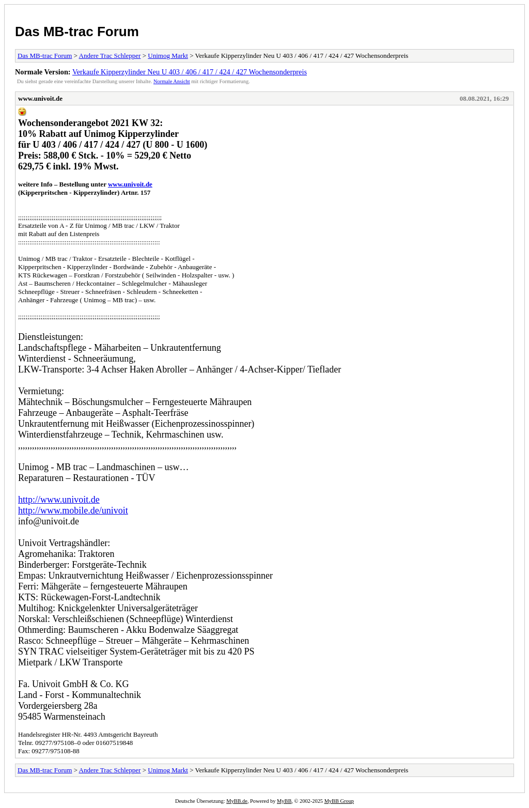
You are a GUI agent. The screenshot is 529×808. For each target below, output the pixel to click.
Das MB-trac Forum (77, 31)
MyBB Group (339, 801)
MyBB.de (236, 801)
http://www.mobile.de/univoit (73, 510)
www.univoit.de (40, 98)
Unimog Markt (168, 55)
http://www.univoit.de (59, 499)
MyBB (284, 801)
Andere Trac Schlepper (110, 55)
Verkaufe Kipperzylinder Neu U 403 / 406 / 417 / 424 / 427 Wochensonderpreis (189, 72)
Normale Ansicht (171, 81)
